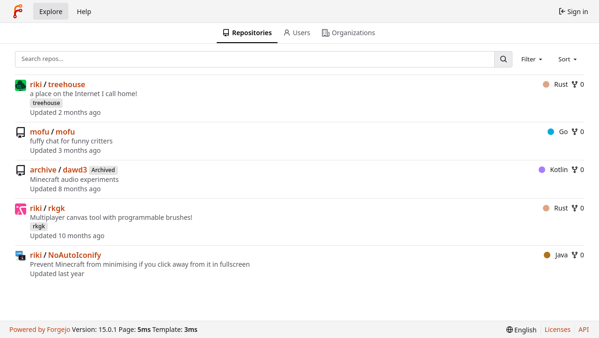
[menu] (521, 329)
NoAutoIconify (74, 255)
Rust (555, 84)
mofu (39, 131)
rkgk (56, 208)
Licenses (558, 329)
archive (43, 169)
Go (558, 131)
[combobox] (532, 59)
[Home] (18, 11)
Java (556, 254)
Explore (50, 11)
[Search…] (503, 59)
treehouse (66, 84)
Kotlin (553, 169)
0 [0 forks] (577, 84)
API (583, 329)
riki (36, 84)
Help (84, 11)
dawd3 (75, 169)
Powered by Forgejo (39, 329)
